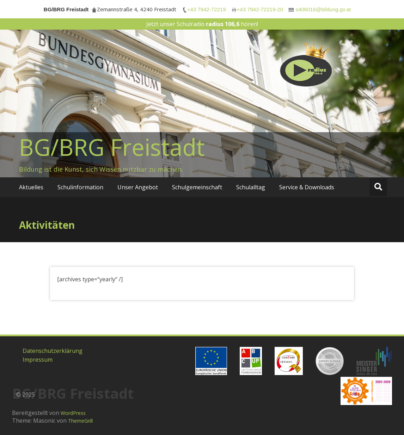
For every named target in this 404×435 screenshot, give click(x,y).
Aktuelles (31, 187)
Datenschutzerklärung (52, 351)
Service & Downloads (306, 187)
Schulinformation (80, 187)
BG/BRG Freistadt (112, 147)
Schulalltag (250, 187)
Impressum (38, 359)
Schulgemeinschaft (197, 187)
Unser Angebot (137, 187)
